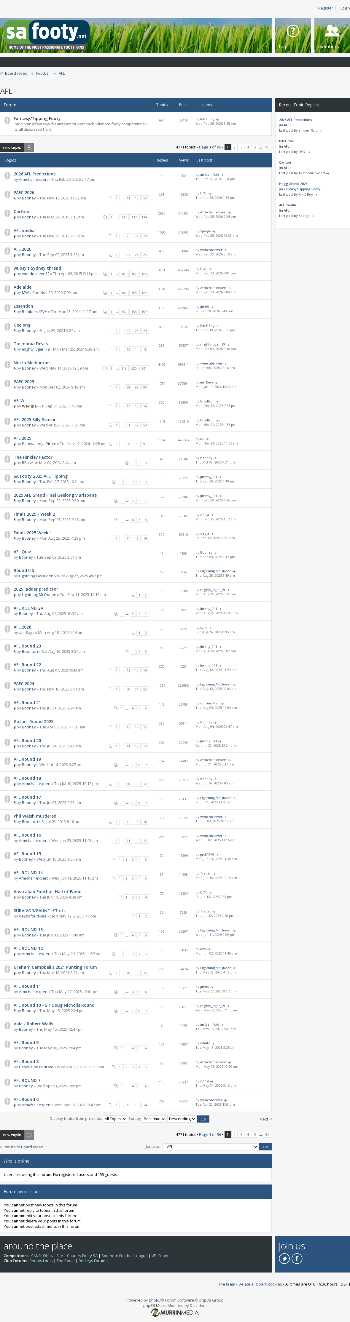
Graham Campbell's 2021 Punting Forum (55, 967)
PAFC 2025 (24, 381)
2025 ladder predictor (36, 589)
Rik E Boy (207, 119)
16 (145, 406)
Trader (205, 873)
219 (124, 368)
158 (134, 312)
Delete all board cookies (260, 1284)
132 (124, 217)
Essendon (23, 306)
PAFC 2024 (24, 683)
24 (137, 255)
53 (145, 425)
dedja (204, 514)
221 (144, 368)
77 (137, 236)
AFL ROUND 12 (28, 948)
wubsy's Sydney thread (37, 268)
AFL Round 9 (26, 1042)
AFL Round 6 (26, 1099)
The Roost (66, 1260)
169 (144, 293)
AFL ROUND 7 (27, 1080)
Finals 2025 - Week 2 (34, 514)
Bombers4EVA (34, 311)
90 (145, 387)
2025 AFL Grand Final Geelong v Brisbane (55, 495)
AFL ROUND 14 (28, 872)
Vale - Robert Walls (33, 1024)
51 (128, 425)
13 (145, 198)
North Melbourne (32, 362)
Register (325, 8)
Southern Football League (124, 1255)
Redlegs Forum (92, 1260)
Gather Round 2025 (33, 721)
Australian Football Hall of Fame (47, 891)
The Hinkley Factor (33, 457)
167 (124, 293)
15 (145, 349)
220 (134, 368)
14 (137, 349)
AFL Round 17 (27, 797)
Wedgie (29, 406)
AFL (62, 73)
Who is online (16, 1161)
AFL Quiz (22, 551)
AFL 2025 (22, 438)
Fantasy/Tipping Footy (37, 118)
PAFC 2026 (24, 192)
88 (128, 387)
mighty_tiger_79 (36, 349)
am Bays (206, 382)
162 (134, 274)
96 (267, 147)
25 (145, 255)
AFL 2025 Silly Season (35, 419)
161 (124, 274)
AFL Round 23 (27, 646)
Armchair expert (33, 179)
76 (128, 236)
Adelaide (22, 287)
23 (128, 255)
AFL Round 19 (27, 759)
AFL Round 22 (27, 664)
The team (226, 1284)
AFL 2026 (22, 249)
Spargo (205, 231)
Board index (16, 73)
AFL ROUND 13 (28, 929)
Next (264, 1119)
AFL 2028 (22, 627)
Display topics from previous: (88, 1118)
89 (137, 387)
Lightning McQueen (36, 575)
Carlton (21, 211)
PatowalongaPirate (39, 443)
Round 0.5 (24, 570)
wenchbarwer (211, 249)
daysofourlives (32, 916)
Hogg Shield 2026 (293, 183)
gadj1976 (207, 854)
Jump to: (153, 1146)
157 (124, 312)
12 (137, 198)
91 (145, 444)
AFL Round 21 (27, 702)
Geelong (22, 325)
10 (128, 784)
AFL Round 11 (27, 986)
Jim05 (204, 306)
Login (345, 8)
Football (43, 73)
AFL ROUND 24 (28, 608)
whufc (205, 1043)
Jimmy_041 (208, 476)
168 (134, 293)
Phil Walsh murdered (35, 816)
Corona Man (209, 703)
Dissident (198, 1305)
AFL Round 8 (26, 1061)
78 (145, 236)
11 (128, 198)
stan (203, 627)
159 (144, 312)
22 (128, 331)
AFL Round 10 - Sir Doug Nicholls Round (54, 1005)
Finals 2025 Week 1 (33, 532)
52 (137, 425)
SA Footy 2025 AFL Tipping (41, 476)
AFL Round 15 (27, 853)
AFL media (24, 230)
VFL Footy (160, 1255)
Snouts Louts (41, 1260)
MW (25, 292)
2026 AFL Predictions (34, 174)
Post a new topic (17, 147)
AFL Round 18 (27, 778)
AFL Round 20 (27, 740)
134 (144, 217)
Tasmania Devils (31, 343)
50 (128, 689)
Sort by (147, 1118)
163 (144, 274)
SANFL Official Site (47, 1255)
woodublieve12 (36, 273)
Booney (29, 198)
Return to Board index (23, 1147)
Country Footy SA (82, 1255)
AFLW (19, 400)
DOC (203, 193)
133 (134, 217)
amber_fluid (209, 174)
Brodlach (207, 401)
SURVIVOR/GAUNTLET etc (40, 910)
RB (202, 439)
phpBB (155, 1300)
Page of (210, 147)
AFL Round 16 (27, 835)
